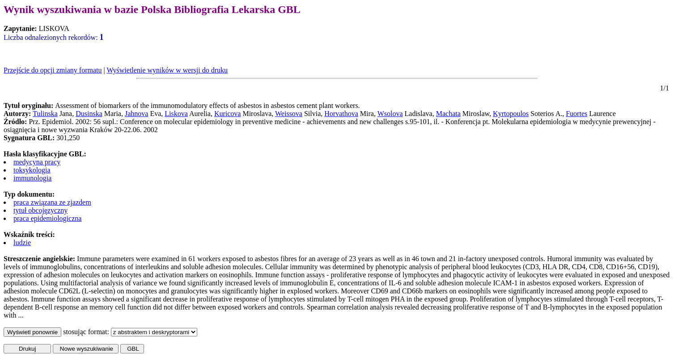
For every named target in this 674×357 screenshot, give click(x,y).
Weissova (288, 113)
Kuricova (227, 113)
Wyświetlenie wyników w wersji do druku (167, 70)
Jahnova (136, 113)
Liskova (176, 113)
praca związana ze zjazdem (52, 202)
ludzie (22, 242)
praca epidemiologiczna (47, 218)
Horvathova (341, 113)
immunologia (32, 178)
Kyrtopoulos (511, 113)
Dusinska (89, 113)
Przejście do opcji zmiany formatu (53, 70)
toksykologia (32, 170)
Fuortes (576, 113)
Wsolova (390, 113)
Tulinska (45, 113)
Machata (448, 113)
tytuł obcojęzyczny (40, 210)
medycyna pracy (36, 162)
